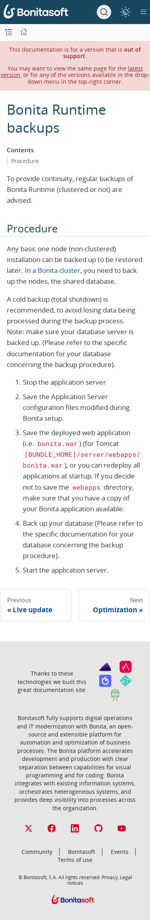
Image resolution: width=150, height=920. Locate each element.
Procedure (25, 161)
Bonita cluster (59, 270)
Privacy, (110, 877)
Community (37, 851)
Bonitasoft (81, 851)
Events (119, 851)
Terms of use (75, 860)
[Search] (104, 12)
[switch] (125, 11)
